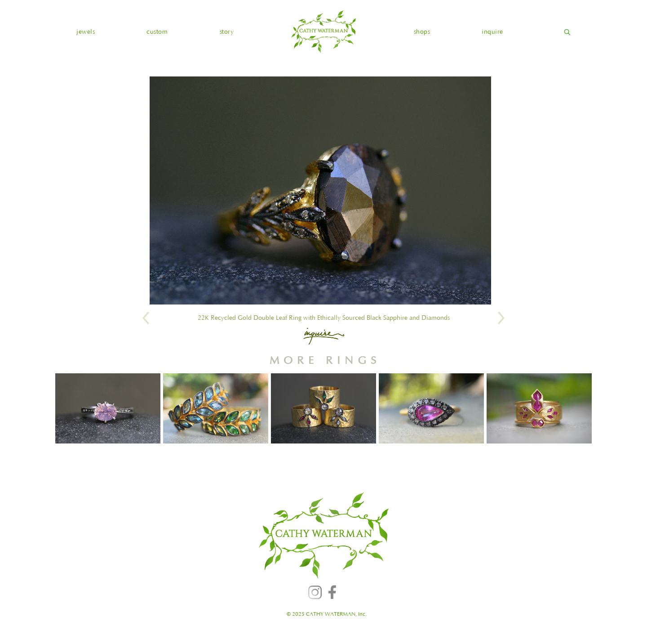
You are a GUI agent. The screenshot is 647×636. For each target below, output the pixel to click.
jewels (85, 32)
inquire (492, 32)
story (227, 32)
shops (422, 32)
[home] (323, 31)
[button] (85, 32)
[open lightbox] (320, 190)
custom (157, 32)
